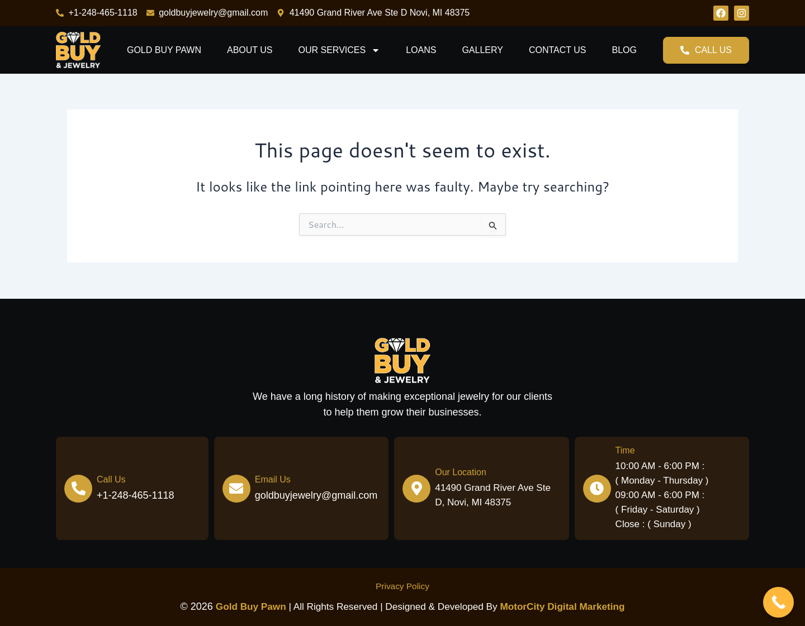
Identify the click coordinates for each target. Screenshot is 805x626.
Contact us (557, 50)
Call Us (111, 479)
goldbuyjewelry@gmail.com (316, 495)
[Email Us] (236, 488)
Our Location (460, 472)
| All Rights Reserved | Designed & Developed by (355, 607)
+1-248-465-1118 (135, 495)
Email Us (273, 479)
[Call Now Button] (778, 602)
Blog (624, 50)
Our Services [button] (340, 50)
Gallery (482, 50)
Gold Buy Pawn (164, 50)
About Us (250, 50)
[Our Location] (416, 488)
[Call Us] (78, 488)
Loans (421, 50)
